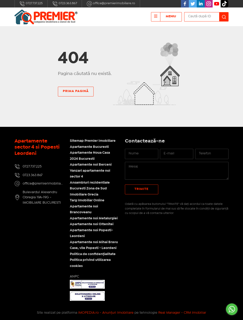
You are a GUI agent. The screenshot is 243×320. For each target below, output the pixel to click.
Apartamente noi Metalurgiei (94, 218)
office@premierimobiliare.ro (111, 4)
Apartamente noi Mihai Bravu (94, 242)
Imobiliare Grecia (84, 194)
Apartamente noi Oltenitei (91, 224)
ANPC (74, 276)
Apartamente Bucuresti (89, 147)
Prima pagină (76, 91)
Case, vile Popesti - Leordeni (93, 248)
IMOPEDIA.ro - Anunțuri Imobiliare (106, 312)
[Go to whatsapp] (232, 309)
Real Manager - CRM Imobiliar (182, 312)
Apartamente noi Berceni (91, 164)
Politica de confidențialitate (93, 254)
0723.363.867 (64, 4)
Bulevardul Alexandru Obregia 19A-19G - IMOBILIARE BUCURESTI (42, 197)
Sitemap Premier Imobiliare (93, 140)
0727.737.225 (31, 4)
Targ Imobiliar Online (87, 200)
